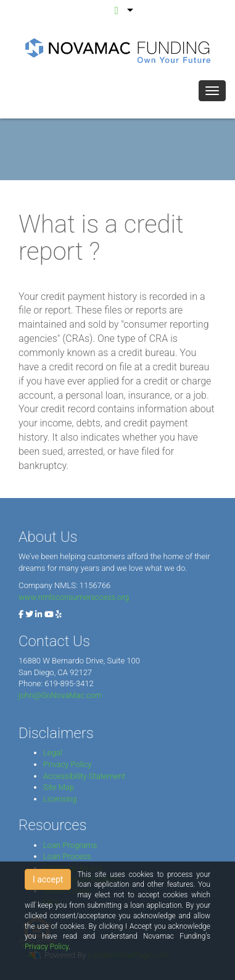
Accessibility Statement (84, 776)
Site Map (58, 787)
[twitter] (29, 614)
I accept (48, 879)
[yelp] (59, 614)
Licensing (59, 799)
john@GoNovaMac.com (60, 695)
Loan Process (67, 856)
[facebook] (21, 614)
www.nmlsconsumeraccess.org (74, 597)
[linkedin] (38, 614)
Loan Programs (70, 845)
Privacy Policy (67, 764)
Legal (52, 752)
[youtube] (49, 614)
